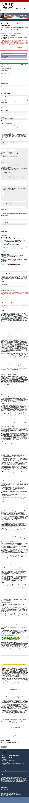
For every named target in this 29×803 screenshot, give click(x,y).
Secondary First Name (5, 93)
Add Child (3, 210)
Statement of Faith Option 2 (15, 695)
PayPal (14, 718)
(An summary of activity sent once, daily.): (15, 247)
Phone (2, 120)
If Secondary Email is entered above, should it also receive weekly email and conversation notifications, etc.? (14, 101)
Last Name (12, 148)
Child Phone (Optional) (3, 164)
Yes (3, 170)
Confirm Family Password (6, 86)
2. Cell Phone (4, 286)
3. (14, 295)
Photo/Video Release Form (7, 305)
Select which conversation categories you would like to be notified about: (14, 251)
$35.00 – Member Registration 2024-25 (12, 747)
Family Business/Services (6, 227)
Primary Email (4, 76)
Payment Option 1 (15, 719)
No (6, 170)
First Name (4, 148)
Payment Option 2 (15, 721)
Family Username (5, 80)
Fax (1, 139)
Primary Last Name (5, 70)
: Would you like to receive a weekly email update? (14, 235)
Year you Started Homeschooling (7, 223)
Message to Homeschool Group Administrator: (10, 265)
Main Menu (4, 20)
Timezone (3, 117)
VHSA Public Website (6, 794)
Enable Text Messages (15, 126)
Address (3, 103)
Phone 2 (2, 130)
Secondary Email (4, 96)
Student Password (13, 156)
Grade (10, 152)
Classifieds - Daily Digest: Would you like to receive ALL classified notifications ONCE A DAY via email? (14, 261)
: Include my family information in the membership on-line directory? (14, 231)
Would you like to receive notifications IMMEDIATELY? (13, 241)
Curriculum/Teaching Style (6, 220)
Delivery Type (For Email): (9, 244)
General (5, 252)
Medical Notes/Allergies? (14, 168)
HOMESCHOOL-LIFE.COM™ (8, 800)
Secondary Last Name (5, 90)
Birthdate (3, 152)
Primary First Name (5, 73)
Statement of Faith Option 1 (15, 693)
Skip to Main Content (12, 769)
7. (14, 709)
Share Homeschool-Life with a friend (9, 797)
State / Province (4, 110)
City (2, 107)
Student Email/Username (4, 156)
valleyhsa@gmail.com (7, 766)
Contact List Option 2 (15, 733)
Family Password (4, 83)
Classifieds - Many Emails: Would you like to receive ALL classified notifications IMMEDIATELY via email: (13, 257)
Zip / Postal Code (4, 114)
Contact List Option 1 (15, 731)
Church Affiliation (4, 216)
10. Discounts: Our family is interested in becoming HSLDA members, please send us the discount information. (15, 737)
